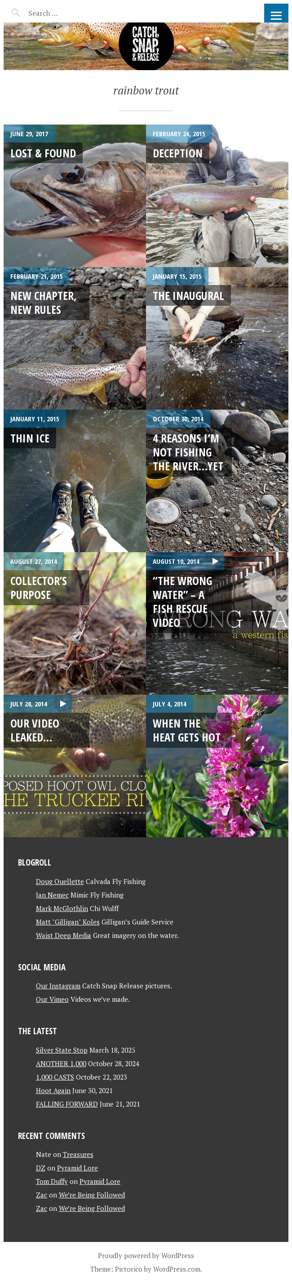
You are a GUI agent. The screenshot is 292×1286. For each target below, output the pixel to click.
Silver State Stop (62, 1049)
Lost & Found (43, 153)
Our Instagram (58, 985)
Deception (178, 153)
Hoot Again (53, 1090)
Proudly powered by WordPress (146, 1255)
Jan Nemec (52, 894)
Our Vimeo (52, 999)
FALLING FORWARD (67, 1103)
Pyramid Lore (77, 1167)
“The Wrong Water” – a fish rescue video (182, 601)
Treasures (78, 1154)
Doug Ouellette (60, 881)
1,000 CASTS (55, 1076)
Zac (41, 1194)
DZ (40, 1167)
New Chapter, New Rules (43, 302)
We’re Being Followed (92, 1194)
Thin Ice (29, 438)
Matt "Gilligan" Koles (68, 921)
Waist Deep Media (63, 935)
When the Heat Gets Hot (187, 730)
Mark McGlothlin (62, 908)
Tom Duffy (52, 1181)
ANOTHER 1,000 (61, 1063)
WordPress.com (176, 1268)
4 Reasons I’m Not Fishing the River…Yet (188, 452)
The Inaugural (188, 295)
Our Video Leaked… (34, 730)
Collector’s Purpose (38, 587)
